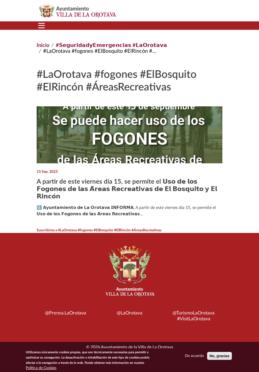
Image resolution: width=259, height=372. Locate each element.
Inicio (43, 45)
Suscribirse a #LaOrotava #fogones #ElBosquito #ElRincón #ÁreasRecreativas (99, 230)
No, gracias (219, 357)
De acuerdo (194, 357)
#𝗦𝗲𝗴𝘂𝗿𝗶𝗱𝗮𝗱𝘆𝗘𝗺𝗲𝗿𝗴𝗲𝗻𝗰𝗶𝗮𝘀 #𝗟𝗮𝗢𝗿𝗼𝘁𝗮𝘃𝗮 (111, 45)
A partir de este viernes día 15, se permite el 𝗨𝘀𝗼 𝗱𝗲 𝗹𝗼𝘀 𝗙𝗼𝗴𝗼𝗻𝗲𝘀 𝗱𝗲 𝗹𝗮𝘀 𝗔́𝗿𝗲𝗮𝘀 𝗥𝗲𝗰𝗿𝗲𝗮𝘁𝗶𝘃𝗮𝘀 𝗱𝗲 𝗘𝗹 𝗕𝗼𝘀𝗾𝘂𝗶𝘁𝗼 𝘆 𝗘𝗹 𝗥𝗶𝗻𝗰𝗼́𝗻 (127, 189)
